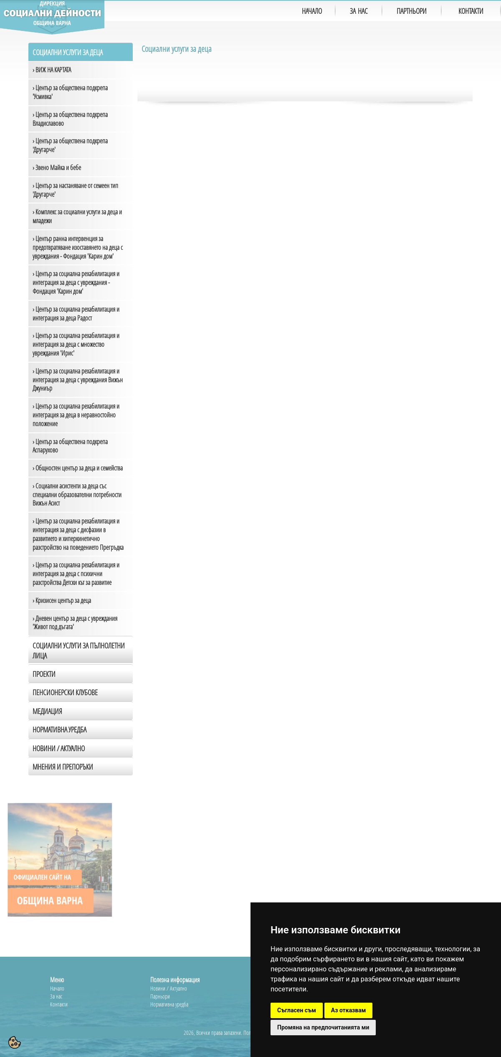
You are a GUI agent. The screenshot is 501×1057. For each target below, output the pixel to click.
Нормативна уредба (169, 1004)
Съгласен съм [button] (296, 1010)
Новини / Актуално (59, 748)
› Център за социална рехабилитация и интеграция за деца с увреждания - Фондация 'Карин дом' (76, 282)
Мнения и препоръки (63, 767)
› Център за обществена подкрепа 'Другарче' (70, 145)
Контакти (59, 1004)
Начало (57, 988)
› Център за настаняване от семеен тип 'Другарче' (75, 190)
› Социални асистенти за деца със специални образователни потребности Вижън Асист (77, 494)
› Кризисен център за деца (62, 600)
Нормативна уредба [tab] (59, 729)
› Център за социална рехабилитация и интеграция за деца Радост (76, 314)
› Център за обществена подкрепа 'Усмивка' (70, 92)
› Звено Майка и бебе (57, 167)
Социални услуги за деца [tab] (68, 52)
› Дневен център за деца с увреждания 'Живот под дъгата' (75, 623)
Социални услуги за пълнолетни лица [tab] (79, 650)
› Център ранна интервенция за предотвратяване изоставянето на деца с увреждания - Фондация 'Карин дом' (78, 247)
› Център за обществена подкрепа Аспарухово (70, 446)
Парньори (160, 996)
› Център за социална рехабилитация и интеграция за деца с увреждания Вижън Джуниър (78, 379)
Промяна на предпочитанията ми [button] (323, 1027)
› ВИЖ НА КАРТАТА (52, 69)
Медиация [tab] (47, 711)
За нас (56, 996)
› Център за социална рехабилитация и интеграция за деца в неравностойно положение (76, 414)
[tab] (80, 748)
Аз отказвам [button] (348, 1010)
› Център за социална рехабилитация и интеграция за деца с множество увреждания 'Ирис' (76, 344)
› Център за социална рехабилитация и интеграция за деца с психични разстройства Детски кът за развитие (76, 573)
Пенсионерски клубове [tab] (65, 692)
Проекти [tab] (44, 674)
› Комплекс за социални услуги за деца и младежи (77, 216)
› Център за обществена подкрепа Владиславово (70, 119)
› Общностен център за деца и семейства (78, 468)
